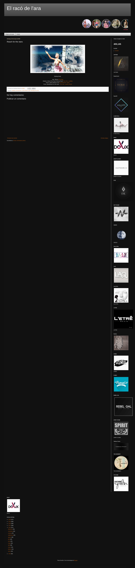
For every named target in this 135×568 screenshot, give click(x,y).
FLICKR (117, 50)
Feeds (18, 34)
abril (9, 545)
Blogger (75, 560)
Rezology (61, 79)
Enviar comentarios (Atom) (19, 140)
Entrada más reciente (12, 138)
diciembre (10, 529)
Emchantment (18, 90)
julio (9, 539)
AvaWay (13, 90)
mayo (9, 543)
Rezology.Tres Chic (35, 90)
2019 (9, 521)
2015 (9, 553)
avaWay (71, 81)
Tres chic (62, 84)
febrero (10, 549)
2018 (9, 523)
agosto (9, 537)
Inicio (59, 138)
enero (9, 551)
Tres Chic (65, 81)
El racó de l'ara (24, 8)
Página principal (9, 34)
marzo (9, 547)
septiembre (10, 535)
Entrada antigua (104, 138)
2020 (9, 519)
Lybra (68, 82)
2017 (9, 525)
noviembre (10, 531)
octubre (10, 533)
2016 (9, 527)
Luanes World (68, 84)
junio (9, 541)
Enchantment (62, 82)
